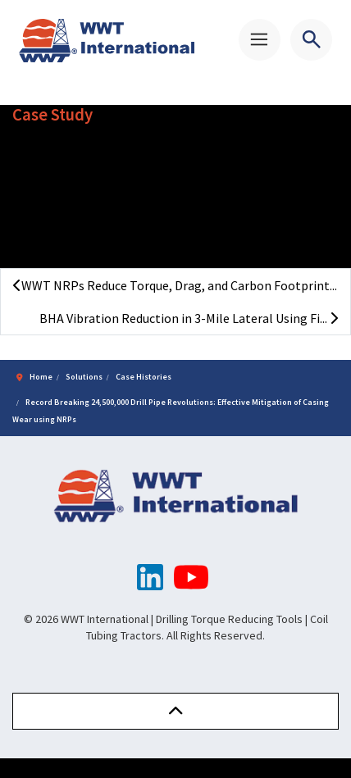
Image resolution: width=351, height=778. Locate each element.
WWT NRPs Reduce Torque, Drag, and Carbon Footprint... (175, 285)
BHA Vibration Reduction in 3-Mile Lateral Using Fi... (188, 318)
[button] (175, 711)
